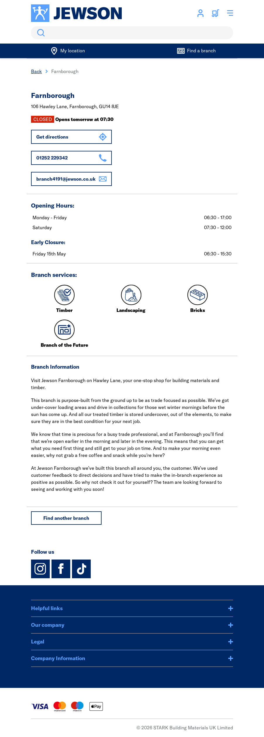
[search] (132, 32)
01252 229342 (71, 158)
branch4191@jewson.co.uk (71, 179)
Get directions (71, 137)
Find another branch (66, 518)
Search (40, 32)
